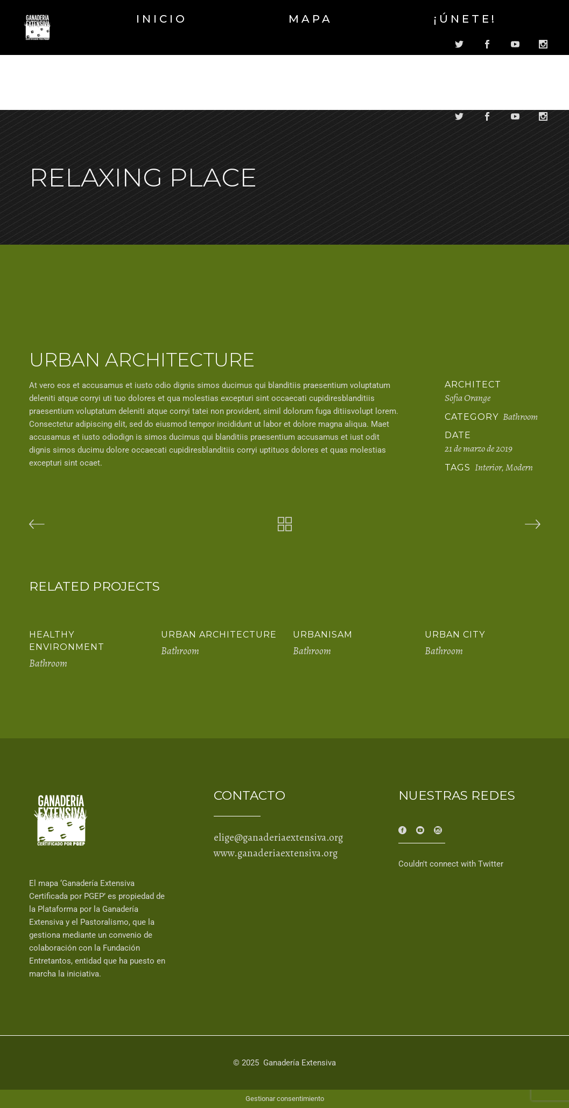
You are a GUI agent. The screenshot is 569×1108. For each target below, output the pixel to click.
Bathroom (520, 416)
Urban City (455, 634)
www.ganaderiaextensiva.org (276, 853)
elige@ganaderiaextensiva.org (278, 837)
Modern (519, 467)
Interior (488, 467)
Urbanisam (323, 634)
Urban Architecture (219, 634)
